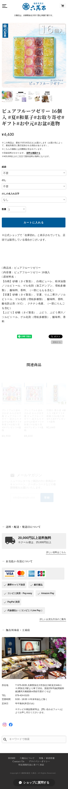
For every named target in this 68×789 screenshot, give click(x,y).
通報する (57, 342)
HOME (11, 758)
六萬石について (27, 758)
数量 (4, 209)
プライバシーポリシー (39, 762)
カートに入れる (34, 222)
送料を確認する (33, 153)
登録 (47, 497)
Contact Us (18, 762)
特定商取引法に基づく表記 (31, 765)
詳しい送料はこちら (56, 552)
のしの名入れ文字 (10, 193)
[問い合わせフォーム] (51, 709)
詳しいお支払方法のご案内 (53, 619)
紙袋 (4, 167)
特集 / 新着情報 (47, 758)
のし (4, 180)
